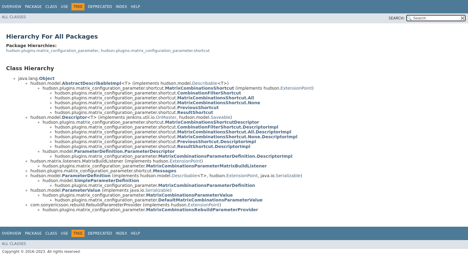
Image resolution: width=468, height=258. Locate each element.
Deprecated (100, 7)
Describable (204, 83)
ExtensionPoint (296, 88)
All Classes (14, 17)
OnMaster (166, 117)
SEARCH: (397, 18)
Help (135, 7)
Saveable (220, 117)
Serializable (288, 175)
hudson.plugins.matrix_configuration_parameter (52, 50)
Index (121, 7)
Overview (11, 7)
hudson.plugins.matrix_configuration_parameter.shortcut (155, 50)
